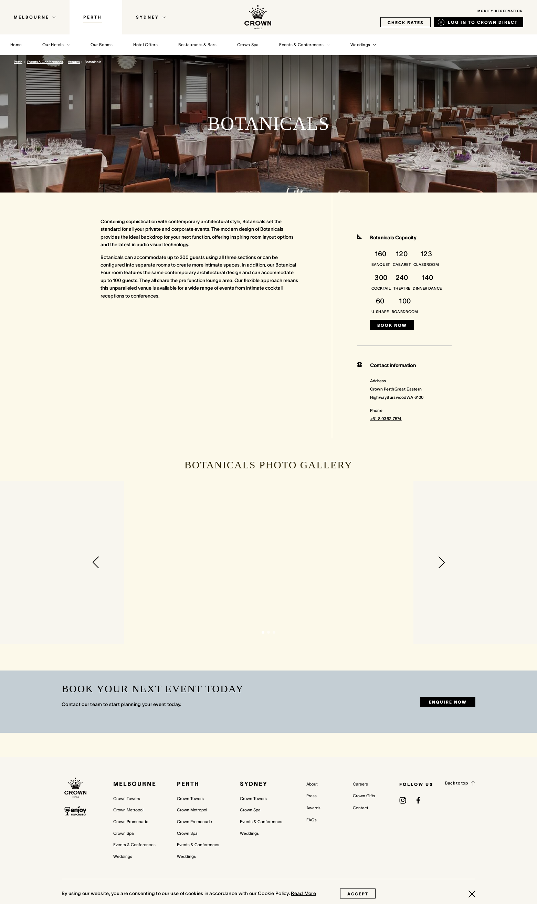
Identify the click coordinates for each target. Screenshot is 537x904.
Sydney (253, 784)
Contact (360, 808)
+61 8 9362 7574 (386, 418)
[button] (96, 562)
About (312, 784)
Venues (74, 62)
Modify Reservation (500, 11)
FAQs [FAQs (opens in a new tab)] (311, 820)
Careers (360, 784)
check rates (405, 22)
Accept (357, 894)
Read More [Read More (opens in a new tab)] (303, 893)
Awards (313, 808)
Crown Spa (123, 833)
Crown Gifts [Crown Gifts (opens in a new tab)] (364, 795)
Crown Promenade (130, 821)
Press (311, 795)
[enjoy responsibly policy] (75, 810)
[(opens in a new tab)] (402, 800)
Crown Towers (126, 798)
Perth (18, 62)
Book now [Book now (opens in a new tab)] (392, 325)
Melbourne (134, 784)
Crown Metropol (128, 810)
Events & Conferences (45, 62)
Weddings (122, 856)
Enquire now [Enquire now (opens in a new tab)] (447, 702)
